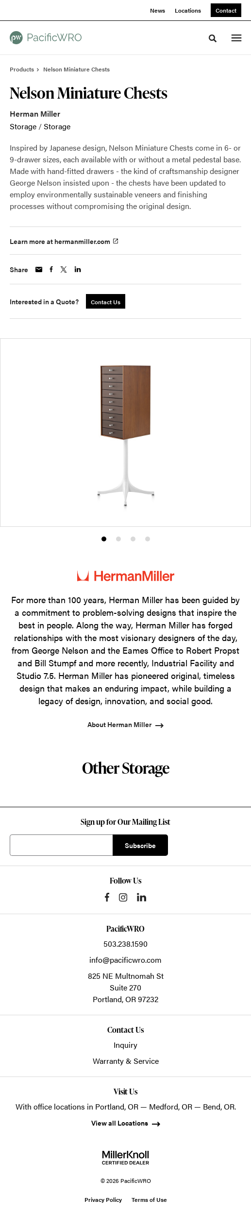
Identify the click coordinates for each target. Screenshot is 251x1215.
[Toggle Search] (213, 38)
